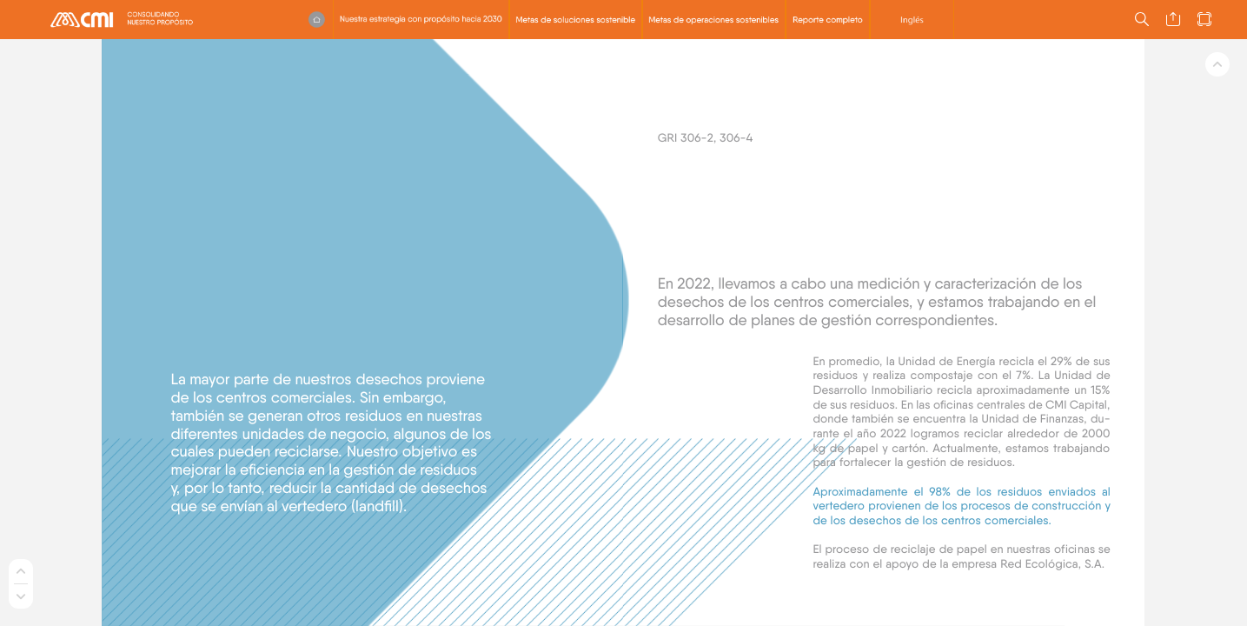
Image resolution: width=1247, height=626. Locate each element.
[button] (316, 19)
